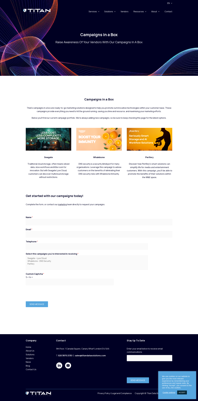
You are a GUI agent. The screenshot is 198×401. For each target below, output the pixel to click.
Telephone (32, 242)
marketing (62, 204)
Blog (28, 365)
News (28, 361)
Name (29, 217)
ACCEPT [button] (182, 392)
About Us (30, 350)
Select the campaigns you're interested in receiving (52, 254)
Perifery (69, 265)
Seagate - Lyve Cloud (69, 259)
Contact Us (31, 369)
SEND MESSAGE (37, 306)
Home (28, 346)
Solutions (30, 354)
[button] (171, 3)
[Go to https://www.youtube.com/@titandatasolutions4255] (68, 365)
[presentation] (45, 295)
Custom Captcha (35, 275)
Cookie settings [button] (169, 393)
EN (170, 3)
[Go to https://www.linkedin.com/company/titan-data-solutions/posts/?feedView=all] (59, 365)
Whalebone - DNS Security (69, 262)
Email (29, 229)
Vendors (30, 358)
